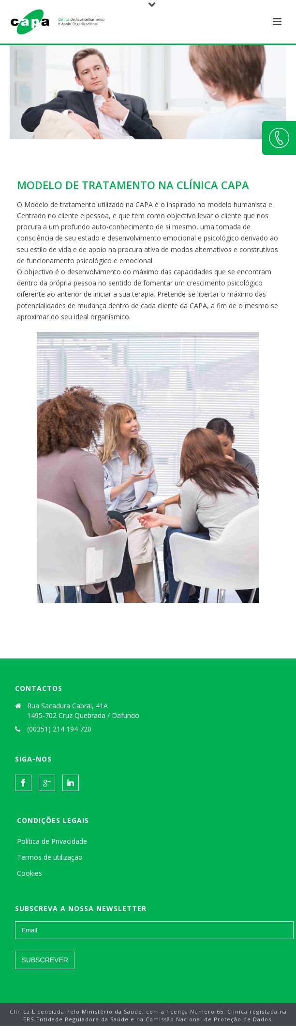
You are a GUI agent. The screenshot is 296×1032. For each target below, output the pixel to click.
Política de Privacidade (52, 841)
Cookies (29, 873)
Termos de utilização (50, 857)
